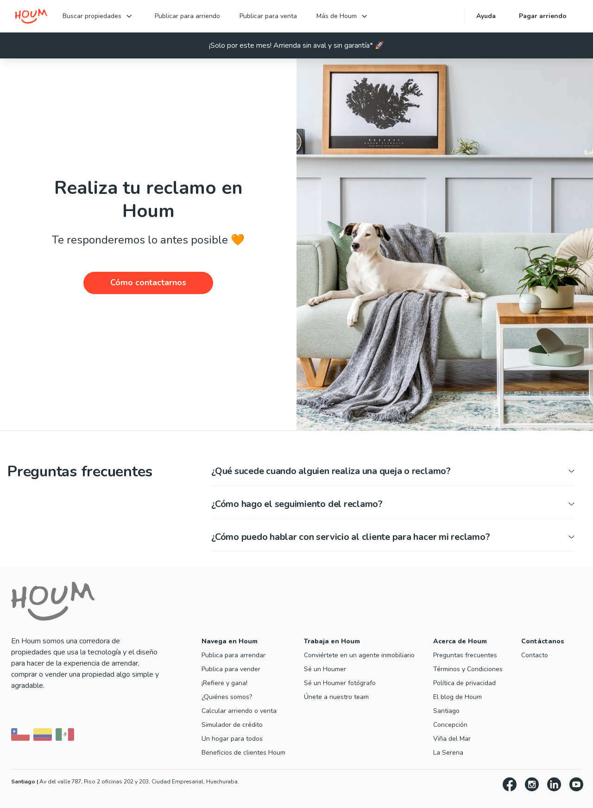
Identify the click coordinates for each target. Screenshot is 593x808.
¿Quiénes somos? (227, 697)
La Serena (448, 752)
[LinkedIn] (554, 786)
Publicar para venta (268, 16)
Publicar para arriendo (187, 16)
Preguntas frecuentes (465, 655)
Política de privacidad (464, 683)
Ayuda (486, 16)
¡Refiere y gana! (224, 683)
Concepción (450, 724)
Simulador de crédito (232, 724)
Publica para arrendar (233, 655)
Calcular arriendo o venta (239, 710)
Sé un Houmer (325, 669)
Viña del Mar (452, 738)
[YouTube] (576, 786)
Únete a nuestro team (336, 697)
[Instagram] (531, 786)
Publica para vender (231, 669)
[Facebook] (509, 786)
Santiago (446, 710)
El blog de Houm (457, 697)
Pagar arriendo (543, 16)
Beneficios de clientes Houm (243, 752)
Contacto (534, 655)
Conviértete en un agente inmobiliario (359, 655)
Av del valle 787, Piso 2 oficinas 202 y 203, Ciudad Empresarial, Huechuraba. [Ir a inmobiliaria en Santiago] (125, 781)
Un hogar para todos (232, 738)
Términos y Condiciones (468, 669)
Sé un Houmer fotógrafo (340, 683)
